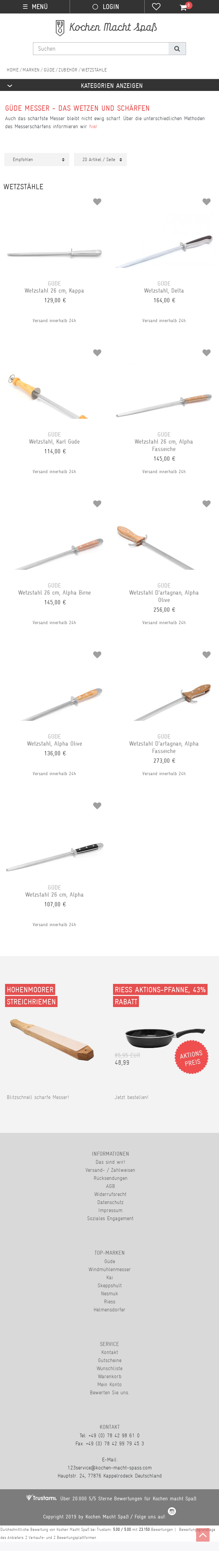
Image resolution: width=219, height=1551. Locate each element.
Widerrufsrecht (110, 1194)
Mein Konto (109, 1384)
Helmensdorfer (109, 1309)
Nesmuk (109, 1293)
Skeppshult (110, 1285)
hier (93, 126)
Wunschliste (109, 1368)
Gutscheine (109, 1360)
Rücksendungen (110, 1178)
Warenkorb (109, 1376)
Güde (49, 69)
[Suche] (177, 49)
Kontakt (109, 1352)
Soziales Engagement (110, 1218)
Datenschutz (110, 1202)
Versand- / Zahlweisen (110, 1170)
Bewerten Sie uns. (109, 1392)
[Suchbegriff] (101, 49)
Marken (31, 69)
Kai (109, 1277)
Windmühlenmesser (109, 1269)
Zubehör (68, 69)
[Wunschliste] (156, 7)
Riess (109, 1301)
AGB (110, 1186)
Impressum (110, 1210)
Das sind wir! (110, 1162)
